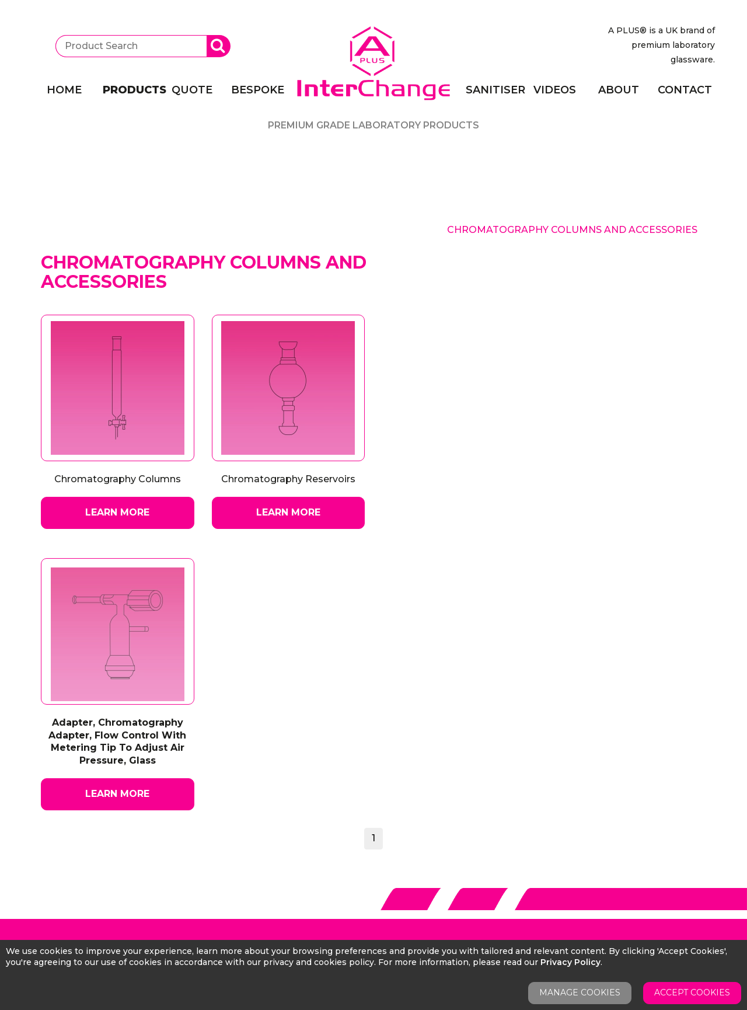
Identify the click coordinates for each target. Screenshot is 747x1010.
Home (64, 89)
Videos (554, 89)
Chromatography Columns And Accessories (572, 229)
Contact (684, 89)
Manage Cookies (579, 992)
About (618, 89)
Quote (192, 89)
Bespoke (257, 89)
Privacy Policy (570, 962)
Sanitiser (492, 89)
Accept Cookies (692, 992)
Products (129, 89)
